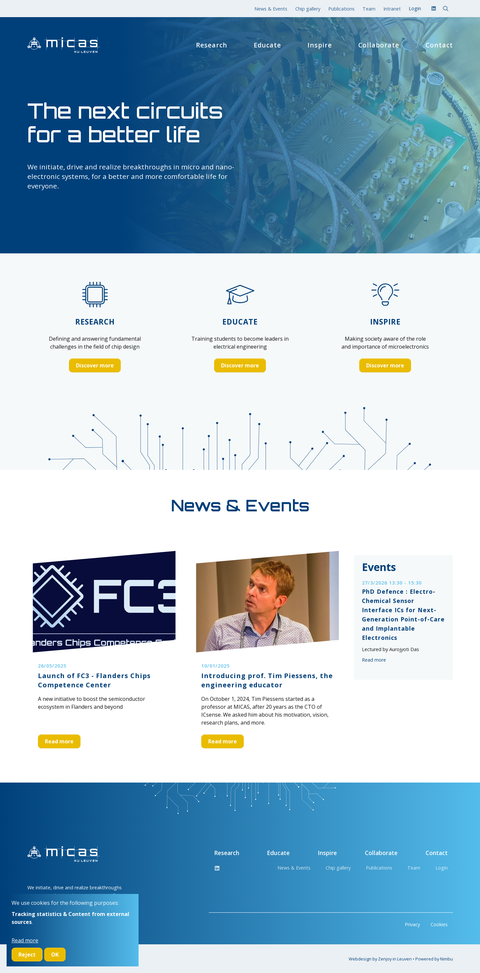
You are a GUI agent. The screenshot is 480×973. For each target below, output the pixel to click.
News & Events (270, 9)
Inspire (319, 45)
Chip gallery (307, 9)
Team (369, 9)
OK (55, 954)
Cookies (439, 924)
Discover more (95, 365)
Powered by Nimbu (434, 959)
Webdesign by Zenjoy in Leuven (380, 959)
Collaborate (378, 45)
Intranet (392, 9)
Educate (267, 45)
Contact (439, 45)
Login (441, 868)
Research (211, 45)
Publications (341, 9)
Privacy (412, 924)
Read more (59, 741)
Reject (27, 954)
